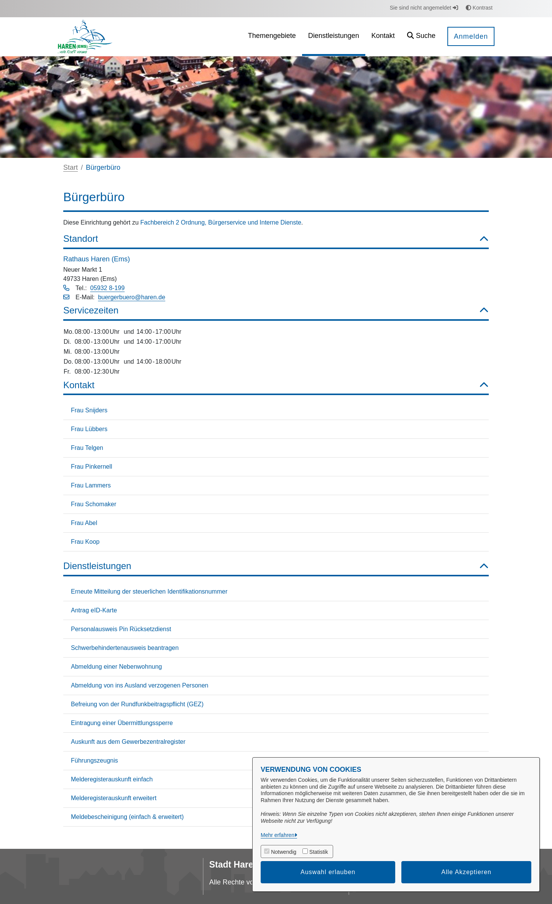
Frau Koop (85, 541)
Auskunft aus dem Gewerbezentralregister (128, 741)
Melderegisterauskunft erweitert (113, 798)
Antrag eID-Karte (94, 610)
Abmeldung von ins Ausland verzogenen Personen (139, 685)
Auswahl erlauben (328, 872)
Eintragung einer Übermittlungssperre (122, 723)
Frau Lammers (91, 485)
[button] (421, 36)
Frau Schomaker (93, 504)
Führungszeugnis (94, 760)
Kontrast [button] (479, 8)
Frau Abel (84, 523)
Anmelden (471, 36)
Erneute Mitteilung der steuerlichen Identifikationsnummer (149, 591)
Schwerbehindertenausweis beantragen (125, 648)
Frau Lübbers (89, 429)
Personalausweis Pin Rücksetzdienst (121, 629)
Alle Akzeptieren (466, 872)
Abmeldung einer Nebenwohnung (116, 666)
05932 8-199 (107, 288)
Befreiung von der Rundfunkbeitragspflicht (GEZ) (137, 704)
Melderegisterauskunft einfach (112, 779)
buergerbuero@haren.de (131, 297)
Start (70, 167)
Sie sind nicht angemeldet (424, 8)
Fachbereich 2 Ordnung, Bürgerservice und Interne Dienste (220, 222)
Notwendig (283, 852)
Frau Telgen (87, 448)
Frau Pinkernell (91, 466)
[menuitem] (272, 36)
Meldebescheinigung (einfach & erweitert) (127, 817)
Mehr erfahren (277, 835)
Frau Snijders (89, 410)
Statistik (318, 852)
